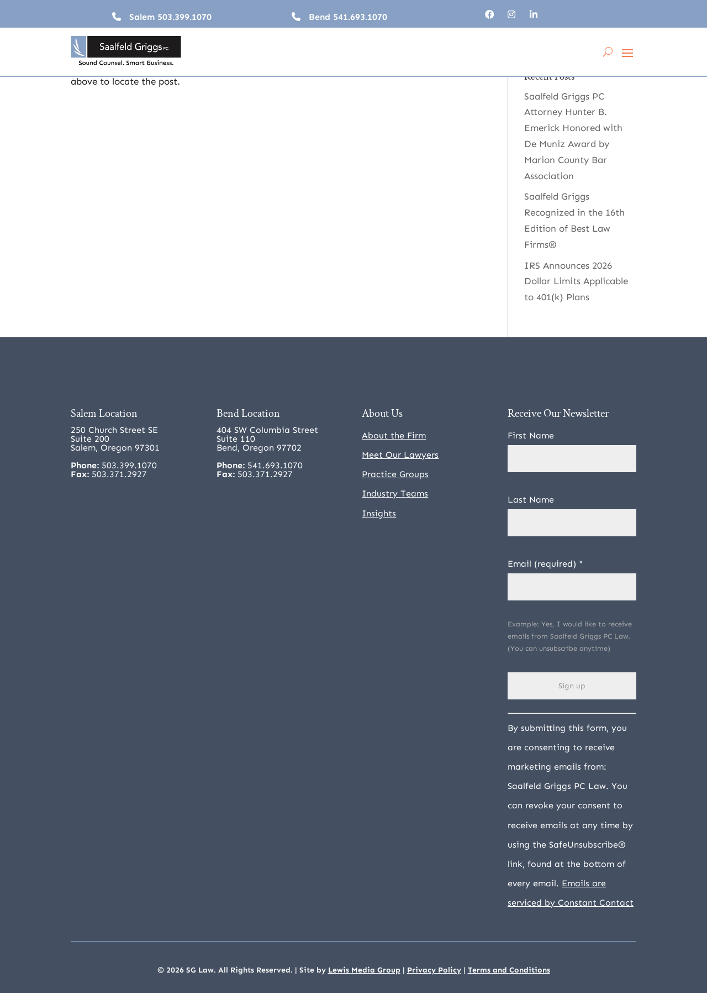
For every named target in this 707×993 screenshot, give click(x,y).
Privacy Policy (434, 970)
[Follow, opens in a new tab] (489, 14)
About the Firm (394, 435)
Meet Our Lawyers (400, 455)
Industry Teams (395, 493)
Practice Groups (395, 474)
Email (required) (545, 563)
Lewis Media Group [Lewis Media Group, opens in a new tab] (364, 970)
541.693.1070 (360, 17)
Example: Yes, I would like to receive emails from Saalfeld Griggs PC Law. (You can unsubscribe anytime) (570, 636)
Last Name (531, 499)
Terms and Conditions (509, 970)
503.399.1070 (184, 17)
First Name (531, 435)
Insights (379, 513)
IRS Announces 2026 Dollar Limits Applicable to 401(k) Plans (576, 281)
